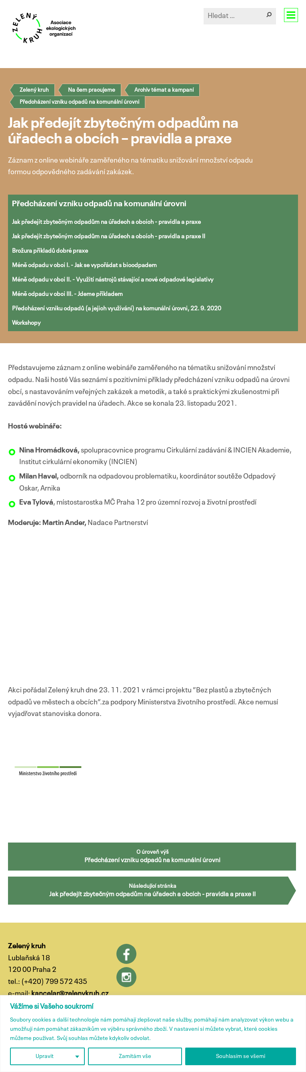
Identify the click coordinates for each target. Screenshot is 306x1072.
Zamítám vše (135, 1056)
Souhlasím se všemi (240, 1056)
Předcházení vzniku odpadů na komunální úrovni (79, 102)
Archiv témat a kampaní (164, 90)
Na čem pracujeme (91, 90)
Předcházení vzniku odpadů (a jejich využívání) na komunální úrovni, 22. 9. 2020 (116, 309)
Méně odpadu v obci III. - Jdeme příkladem (67, 294)
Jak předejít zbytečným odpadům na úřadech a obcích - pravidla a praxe (106, 222)
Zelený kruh (34, 90)
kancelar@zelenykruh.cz (69, 994)
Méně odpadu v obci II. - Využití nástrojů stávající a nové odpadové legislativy (113, 280)
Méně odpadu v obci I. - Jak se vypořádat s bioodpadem (84, 265)
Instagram (126, 977)
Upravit (45, 1056)
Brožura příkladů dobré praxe (50, 251)
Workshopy (26, 323)
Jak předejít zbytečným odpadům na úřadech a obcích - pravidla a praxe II (108, 236)
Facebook (126, 954)
